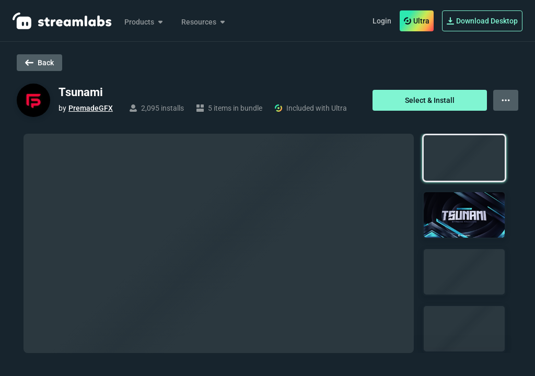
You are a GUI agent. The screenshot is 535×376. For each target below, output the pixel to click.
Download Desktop (482, 21)
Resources (204, 22)
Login (382, 21)
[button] (464, 158)
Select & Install (430, 100)
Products (144, 22)
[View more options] (505, 100)
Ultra (416, 21)
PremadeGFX (90, 108)
